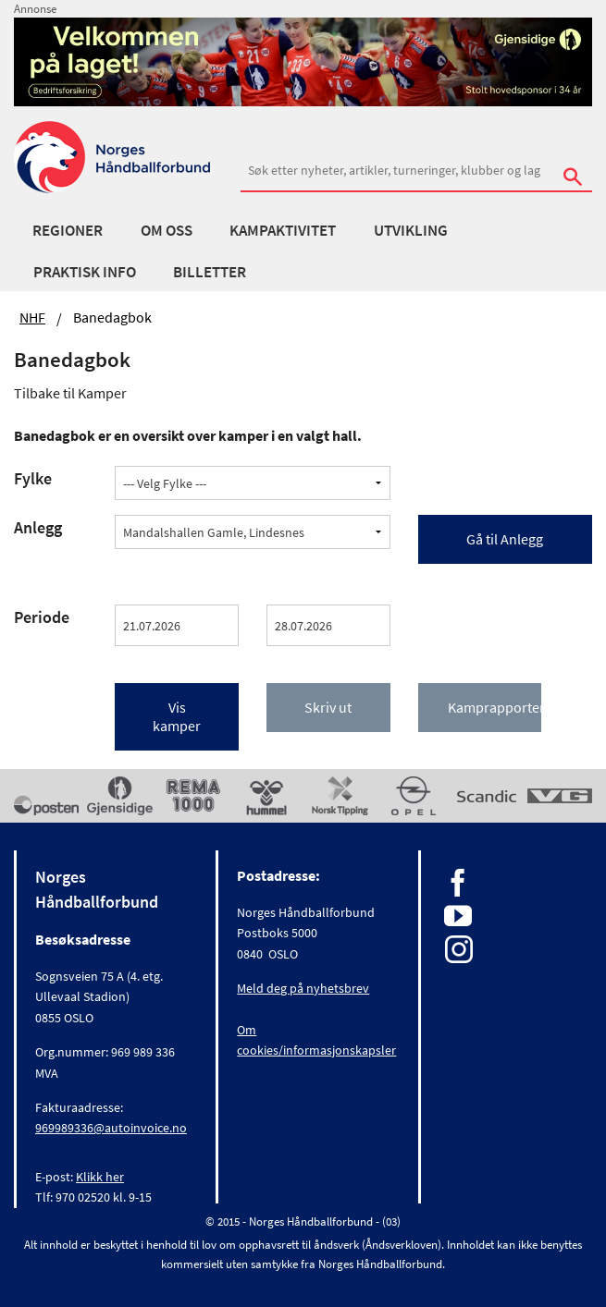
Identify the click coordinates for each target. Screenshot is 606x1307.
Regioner (67, 230)
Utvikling (411, 230)
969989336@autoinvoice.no (111, 1127)
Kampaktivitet (282, 230)
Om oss (166, 230)
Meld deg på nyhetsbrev (303, 988)
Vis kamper (177, 716)
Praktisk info (84, 272)
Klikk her (100, 1176)
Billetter (209, 272)
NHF (32, 317)
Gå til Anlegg (504, 539)
